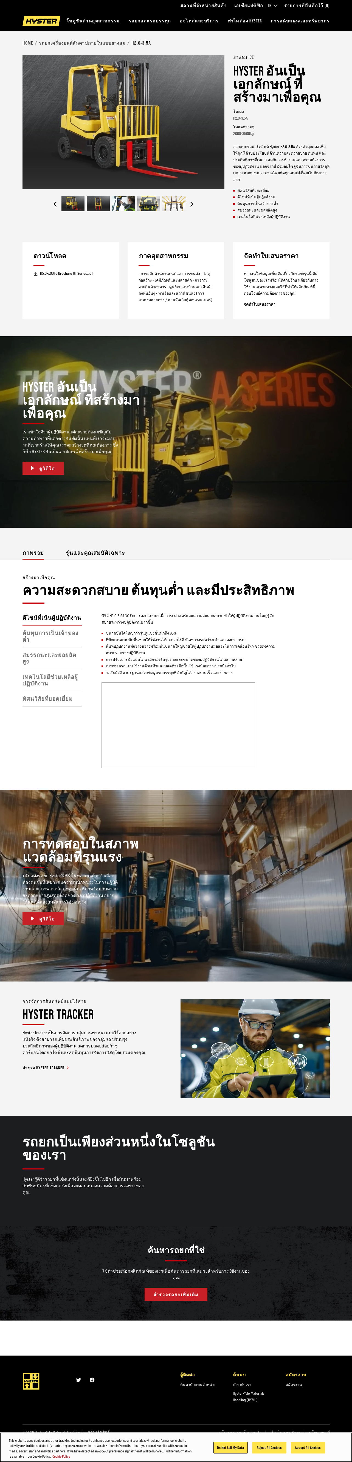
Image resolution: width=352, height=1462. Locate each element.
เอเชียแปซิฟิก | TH (255, 6)
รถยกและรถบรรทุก (150, 21)
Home (27, 43)
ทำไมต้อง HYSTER (245, 21)
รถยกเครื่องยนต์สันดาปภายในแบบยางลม (82, 43)
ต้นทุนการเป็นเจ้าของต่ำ (50, 636)
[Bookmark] (326, 57)
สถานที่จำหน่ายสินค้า (203, 6)
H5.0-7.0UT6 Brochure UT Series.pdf (63, 273)
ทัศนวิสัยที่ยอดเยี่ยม (47, 699)
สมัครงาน (294, 1384)
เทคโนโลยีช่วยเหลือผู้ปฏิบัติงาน (50, 680)
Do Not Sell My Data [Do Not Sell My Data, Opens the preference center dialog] (230, 1447)
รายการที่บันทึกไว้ (307, 6)
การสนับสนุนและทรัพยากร (300, 21)
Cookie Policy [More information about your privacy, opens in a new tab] (61, 1456)
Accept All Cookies (308, 1447)
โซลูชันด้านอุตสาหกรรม (93, 21)
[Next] (191, 204)
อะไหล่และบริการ (199, 21)
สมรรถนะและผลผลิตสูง (49, 658)
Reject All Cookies (269, 1447)
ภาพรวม (33, 553)
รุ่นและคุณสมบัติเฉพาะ (95, 553)
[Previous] (55, 204)
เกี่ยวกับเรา (242, 1384)
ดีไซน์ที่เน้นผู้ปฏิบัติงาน (51, 618)
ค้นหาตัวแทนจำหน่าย (198, 1384)
